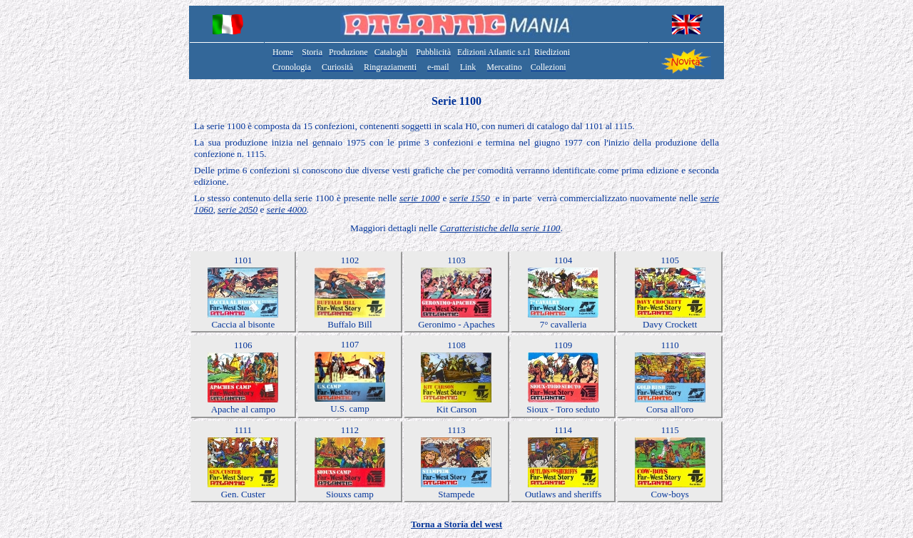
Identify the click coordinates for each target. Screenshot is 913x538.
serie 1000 (419, 198)
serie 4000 (287, 209)
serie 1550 (469, 198)
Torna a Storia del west (456, 524)
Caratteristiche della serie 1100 (500, 228)
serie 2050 (237, 209)
